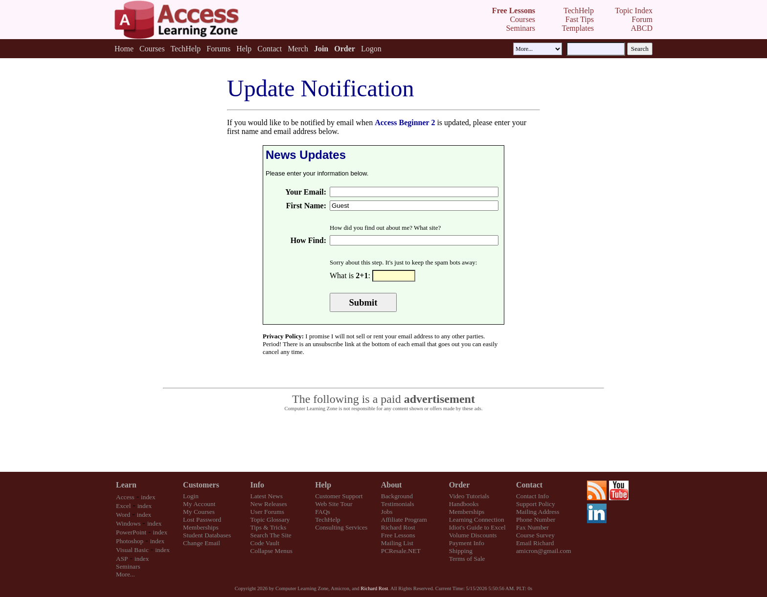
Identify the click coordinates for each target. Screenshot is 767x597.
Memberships (201, 527)
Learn (126, 485)
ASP (122, 558)
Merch (298, 48)
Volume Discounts (473, 535)
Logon (371, 48)
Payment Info (466, 543)
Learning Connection (476, 519)
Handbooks (464, 504)
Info (257, 485)
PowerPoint (131, 532)
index (148, 497)
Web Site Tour (333, 504)
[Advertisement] (383, 442)
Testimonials (397, 504)
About (391, 485)
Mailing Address (537, 511)
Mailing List (397, 543)
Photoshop (129, 541)
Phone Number (535, 519)
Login (191, 496)
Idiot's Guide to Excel (477, 527)
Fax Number (532, 527)
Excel (123, 505)
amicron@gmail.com (543, 550)
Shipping (461, 550)
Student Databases (207, 535)
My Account (199, 504)
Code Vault (264, 543)
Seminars (128, 566)
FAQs (322, 511)
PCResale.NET (401, 550)
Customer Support (338, 496)
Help (243, 48)
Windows (128, 523)
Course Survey (535, 535)
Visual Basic (132, 549)
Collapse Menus (271, 550)
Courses (152, 48)
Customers (201, 485)
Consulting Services (341, 527)
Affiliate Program (404, 519)
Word (123, 514)
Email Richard (535, 543)
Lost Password (202, 519)
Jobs (387, 511)
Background (397, 496)
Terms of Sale (467, 558)
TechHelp (185, 48)
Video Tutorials (469, 496)
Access (125, 497)
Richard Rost (398, 527)
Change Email (201, 543)
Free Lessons (398, 535)
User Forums (267, 511)
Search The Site (271, 535)
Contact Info (532, 496)
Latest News (266, 496)
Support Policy (535, 504)
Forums (218, 48)
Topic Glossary (270, 519)
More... (125, 574)
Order (459, 485)
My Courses (199, 511)
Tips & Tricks (268, 527)
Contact (269, 48)
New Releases (268, 504)
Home (124, 48)
